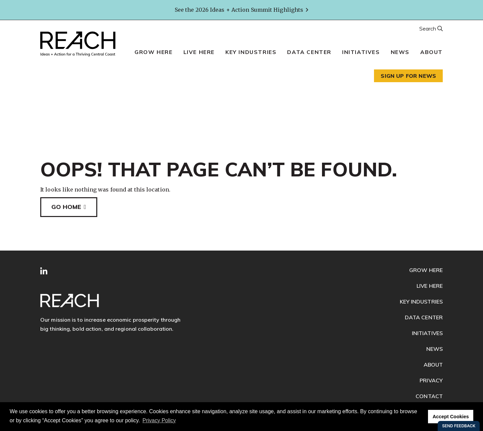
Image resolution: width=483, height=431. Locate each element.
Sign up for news (408, 75)
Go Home (66, 207)
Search (428, 28)
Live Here (199, 52)
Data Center (309, 52)
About (431, 52)
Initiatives (361, 52)
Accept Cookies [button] (451, 416)
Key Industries (250, 52)
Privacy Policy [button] (159, 420)
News (400, 52)
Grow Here (153, 52)
